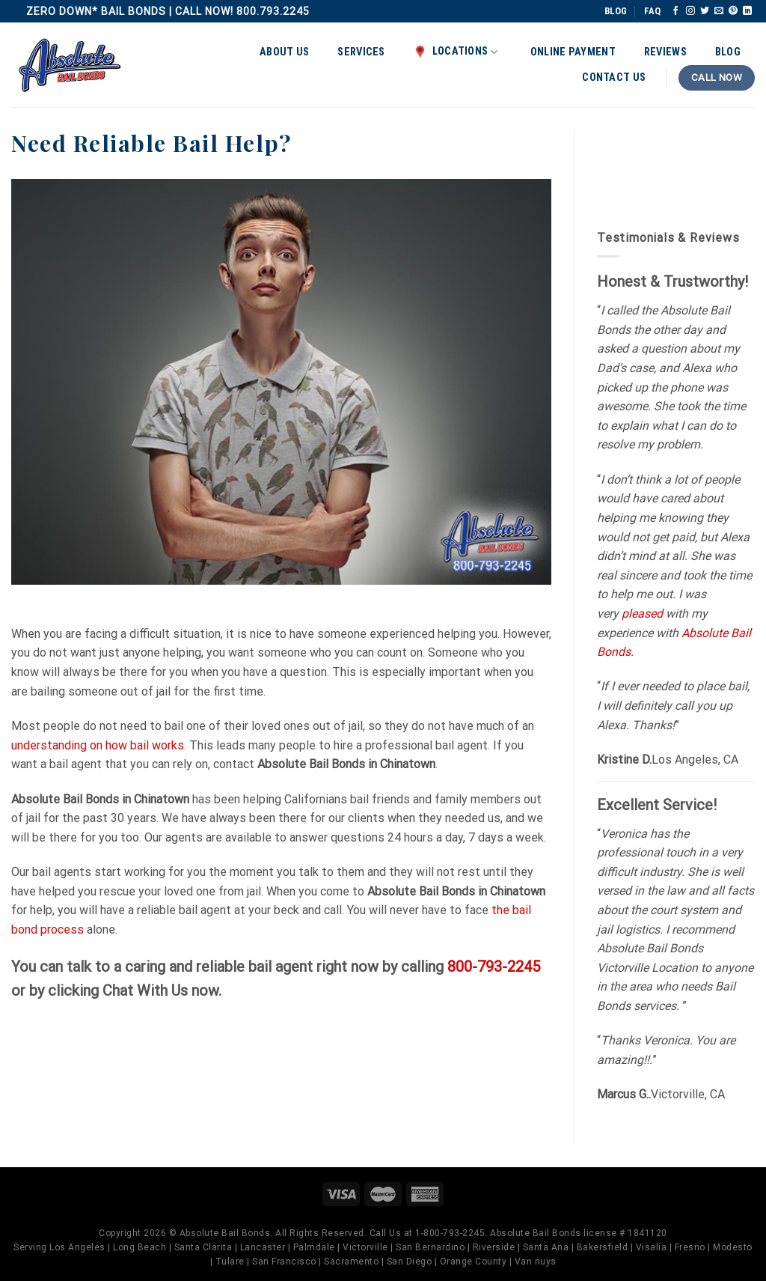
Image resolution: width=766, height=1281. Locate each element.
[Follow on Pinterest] (733, 11)
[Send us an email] (718, 11)
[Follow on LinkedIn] (747, 11)
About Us (284, 52)
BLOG (615, 10)
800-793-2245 (493, 967)
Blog (728, 52)
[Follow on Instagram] (690, 11)
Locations (456, 51)
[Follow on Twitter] (704, 11)
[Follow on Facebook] (675, 11)
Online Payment (573, 52)
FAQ (652, 10)
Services (360, 52)
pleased (642, 613)
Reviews (665, 52)
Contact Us (614, 77)
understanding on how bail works (97, 745)
